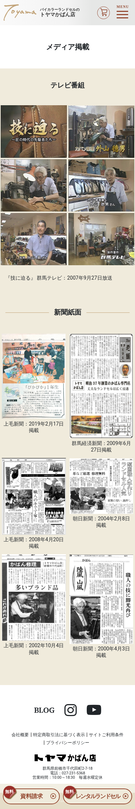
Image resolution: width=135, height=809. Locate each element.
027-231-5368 (73, 773)
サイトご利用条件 (106, 734)
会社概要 (20, 734)
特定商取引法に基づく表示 (59, 734)
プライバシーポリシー (67, 742)
